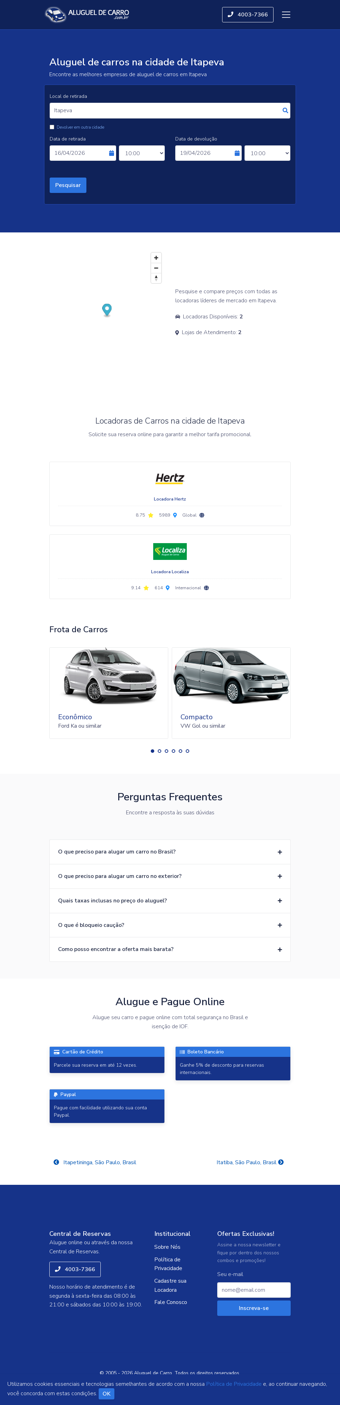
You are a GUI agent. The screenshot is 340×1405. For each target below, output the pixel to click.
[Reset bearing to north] (156, 278)
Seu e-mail (230, 1274)
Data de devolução (196, 139)
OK (106, 1394)
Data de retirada (68, 139)
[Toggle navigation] (286, 15)
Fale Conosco (170, 1302)
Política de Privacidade (168, 1264)
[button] (152, 751)
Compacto (196, 717)
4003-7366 (248, 15)
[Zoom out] (156, 268)
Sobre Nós (167, 1247)
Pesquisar (68, 185)
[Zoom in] (156, 258)
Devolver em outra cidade (80, 127)
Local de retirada (68, 96)
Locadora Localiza (170, 572)
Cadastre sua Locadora (170, 1285)
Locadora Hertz (170, 499)
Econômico (75, 717)
